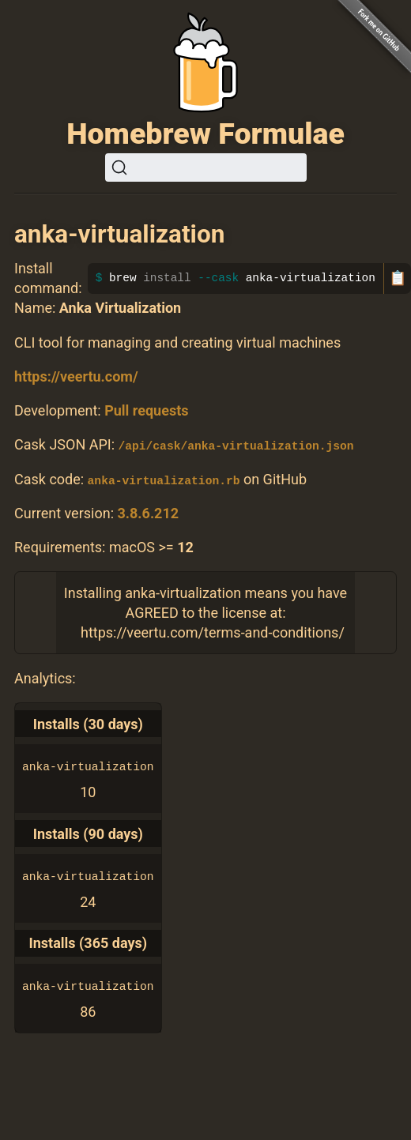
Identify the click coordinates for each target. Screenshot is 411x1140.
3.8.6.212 (148, 512)
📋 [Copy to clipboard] (397, 278)
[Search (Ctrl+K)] (206, 167)
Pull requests (146, 410)
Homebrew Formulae (205, 133)
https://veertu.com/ (76, 376)
